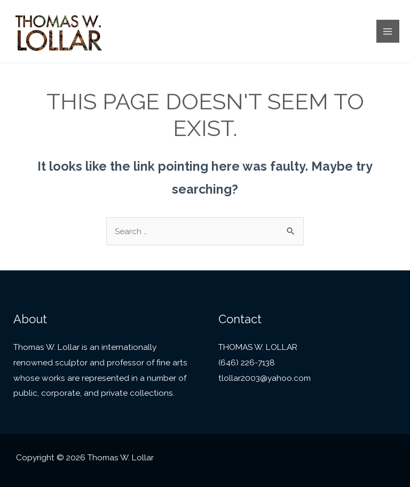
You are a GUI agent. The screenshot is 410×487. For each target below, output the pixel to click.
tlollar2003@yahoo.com (264, 378)
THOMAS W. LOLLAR (257, 347)
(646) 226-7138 (246, 362)
